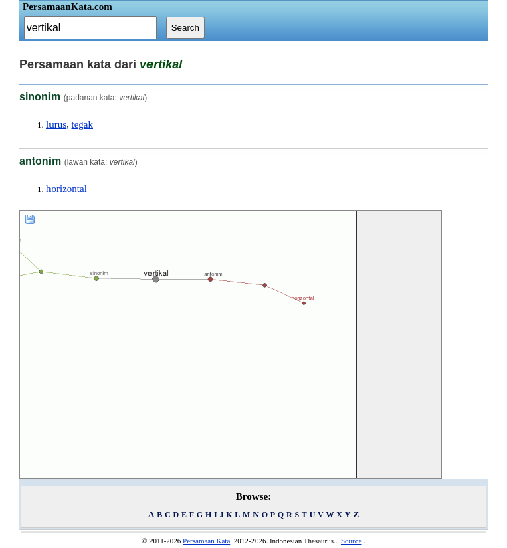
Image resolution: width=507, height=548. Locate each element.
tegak (82, 124)
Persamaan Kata (206, 541)
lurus (56, 124)
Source (351, 541)
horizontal (66, 188)
